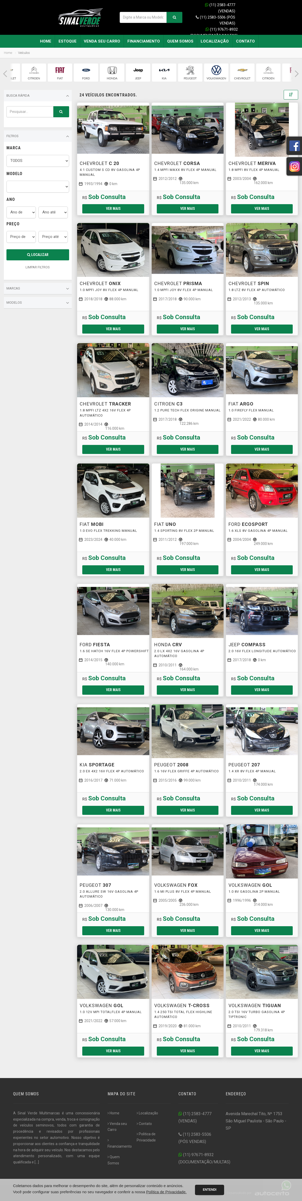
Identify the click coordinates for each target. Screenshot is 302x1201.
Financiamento (143, 41)
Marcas (37, 288)
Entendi (209, 1189)
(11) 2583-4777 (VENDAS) (220, 8)
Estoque (68, 41)
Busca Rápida (37, 96)
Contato (245, 41)
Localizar (37, 255)
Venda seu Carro (102, 41)
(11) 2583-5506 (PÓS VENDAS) (215, 20)
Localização (215, 41)
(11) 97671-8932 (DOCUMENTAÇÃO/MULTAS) (214, 32)
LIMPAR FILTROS (38, 267)
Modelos (37, 303)
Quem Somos (180, 41)
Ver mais (113, 208)
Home (45, 41)
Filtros (37, 136)
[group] (33, 72)
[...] (37, 1162)
